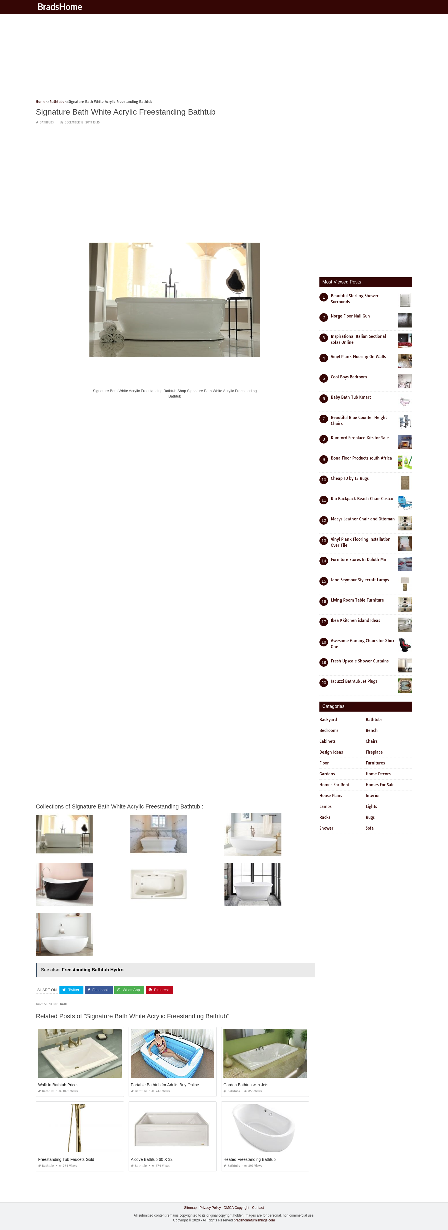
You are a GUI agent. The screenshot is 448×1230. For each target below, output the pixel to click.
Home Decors (378, 773)
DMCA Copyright (236, 1208)
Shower (326, 828)
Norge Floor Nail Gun (350, 316)
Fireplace (374, 752)
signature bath (55, 1004)
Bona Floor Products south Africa (361, 458)
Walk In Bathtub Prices (58, 1085)
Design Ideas (331, 752)
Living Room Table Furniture (357, 600)
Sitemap (190, 1208)
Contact (258, 1208)
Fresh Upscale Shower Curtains (360, 661)
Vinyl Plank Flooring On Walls (358, 356)
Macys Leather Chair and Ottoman (363, 519)
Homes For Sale (380, 784)
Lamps (325, 806)
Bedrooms (328, 730)
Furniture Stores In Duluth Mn (358, 559)
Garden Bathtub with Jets (245, 1085)
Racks (324, 817)
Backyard (328, 719)
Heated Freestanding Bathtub (249, 1159)
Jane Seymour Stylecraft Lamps (360, 579)
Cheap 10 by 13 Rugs (350, 478)
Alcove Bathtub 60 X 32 (152, 1159)
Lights (371, 806)
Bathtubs (47, 122)
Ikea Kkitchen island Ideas (355, 620)
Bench (372, 730)
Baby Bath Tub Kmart (351, 397)
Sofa (370, 828)
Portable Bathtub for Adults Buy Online (165, 1085)
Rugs (370, 817)
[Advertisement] (207, 59)
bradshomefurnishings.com (254, 1220)
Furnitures (375, 763)
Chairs (371, 741)
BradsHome (61, 6)
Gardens (327, 773)
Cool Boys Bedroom (349, 377)
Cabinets (327, 741)
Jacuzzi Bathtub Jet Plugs (354, 681)
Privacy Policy (210, 1208)
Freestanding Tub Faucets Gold (66, 1159)
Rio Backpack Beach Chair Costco (362, 498)
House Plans (330, 795)
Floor (324, 763)
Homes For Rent (334, 784)
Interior (373, 795)
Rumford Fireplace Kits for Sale (360, 437)
